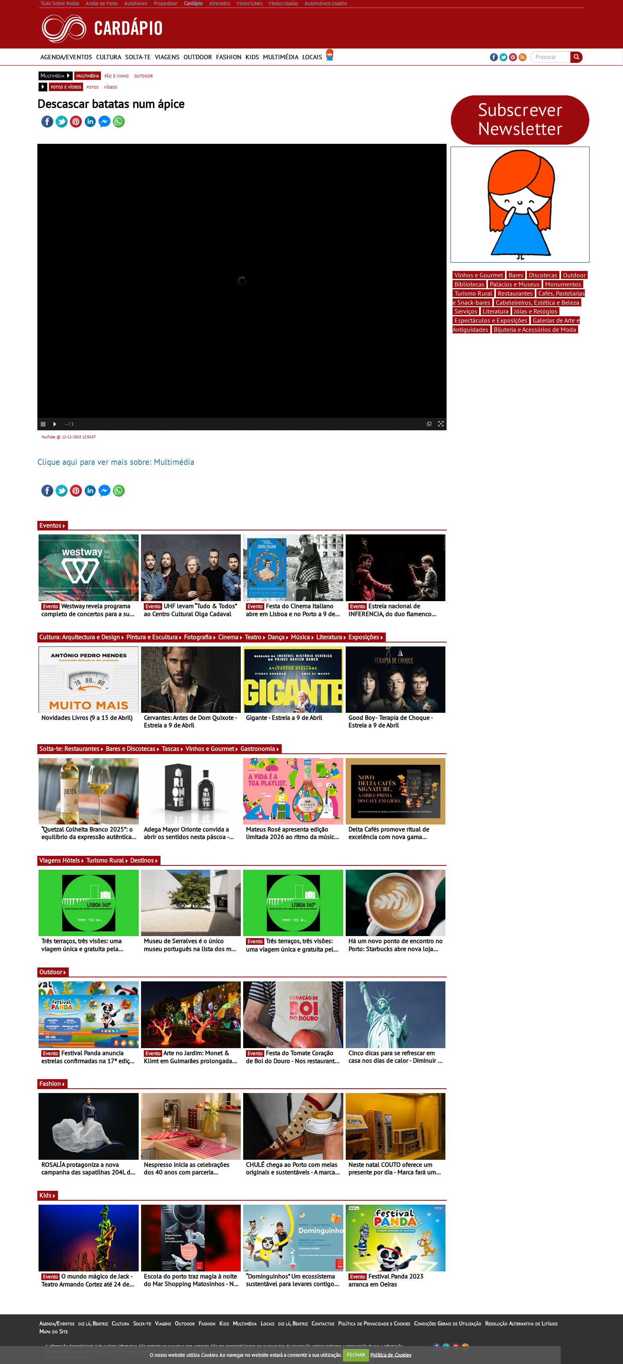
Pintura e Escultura (154, 637)
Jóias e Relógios (535, 311)
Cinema (230, 637)
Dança (278, 637)
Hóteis (73, 860)
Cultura (108, 57)
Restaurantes (84, 749)
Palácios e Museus (515, 284)
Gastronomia (260, 749)
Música (303, 637)
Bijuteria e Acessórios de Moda (535, 329)
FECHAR (356, 1354)
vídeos (110, 86)
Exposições (366, 637)
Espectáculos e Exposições (491, 320)
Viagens (167, 57)
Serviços (466, 311)
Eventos (52, 525)
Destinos (144, 860)
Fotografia (200, 637)
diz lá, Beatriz (93, 1323)
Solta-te (138, 57)
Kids (252, 57)
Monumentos (563, 284)
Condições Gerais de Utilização (447, 1323)
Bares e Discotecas (133, 749)
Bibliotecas (469, 284)
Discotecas (543, 275)
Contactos (323, 1323)
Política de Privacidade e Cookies (374, 1323)
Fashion (229, 57)
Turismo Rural (107, 860)
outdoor (143, 75)
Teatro (255, 637)
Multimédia (280, 57)
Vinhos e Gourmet (212, 749)
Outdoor (198, 57)
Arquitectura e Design (93, 637)
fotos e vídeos (66, 86)
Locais (312, 57)
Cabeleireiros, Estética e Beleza (537, 302)
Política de (390, 1354)
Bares (516, 275)
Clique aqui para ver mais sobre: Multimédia (115, 461)
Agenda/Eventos (66, 57)
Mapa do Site (53, 1331)
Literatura (331, 637)
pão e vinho (116, 75)
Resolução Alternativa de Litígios (521, 1323)
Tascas (173, 749)
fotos (93, 86)
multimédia (87, 75)
